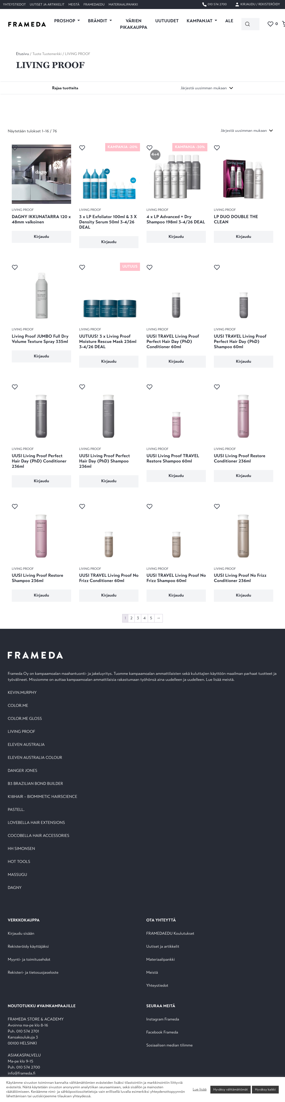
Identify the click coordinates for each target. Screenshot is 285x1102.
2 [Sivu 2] (131, 618)
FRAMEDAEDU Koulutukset (170, 933)
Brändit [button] (98, 21)
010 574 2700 (214, 4)
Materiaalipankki (123, 5)
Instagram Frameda (162, 1019)
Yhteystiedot (14, 5)
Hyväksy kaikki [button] (265, 1089)
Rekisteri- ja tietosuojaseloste (33, 972)
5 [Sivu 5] (151, 618)
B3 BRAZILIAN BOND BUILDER (35, 783)
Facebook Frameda (162, 1032)
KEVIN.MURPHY (23, 692)
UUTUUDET (167, 21)
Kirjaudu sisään (21, 933)
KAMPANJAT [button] (200, 21)
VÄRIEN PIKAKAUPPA (133, 24)
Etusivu (22, 54)
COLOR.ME (18, 705)
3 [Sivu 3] (138, 618)
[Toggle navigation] (65, 88)
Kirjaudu (41, 236)
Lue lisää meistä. (221, 679)
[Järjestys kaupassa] (207, 88)
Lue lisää (199, 1089)
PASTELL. (16, 809)
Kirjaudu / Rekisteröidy (257, 4)
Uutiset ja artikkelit (47, 5)
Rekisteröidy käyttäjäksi (28, 946)
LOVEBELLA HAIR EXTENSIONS (36, 822)
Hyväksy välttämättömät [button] (230, 1089)
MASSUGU (17, 874)
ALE (229, 21)
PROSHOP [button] (65, 21)
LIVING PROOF (21, 731)
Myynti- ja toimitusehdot (29, 959)
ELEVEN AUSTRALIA (26, 744)
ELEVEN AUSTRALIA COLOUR (35, 757)
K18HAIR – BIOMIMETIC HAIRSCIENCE (42, 796)
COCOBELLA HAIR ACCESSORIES (38, 835)
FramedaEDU (93, 5)
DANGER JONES (22, 770)
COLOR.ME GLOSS (25, 718)
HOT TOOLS (19, 861)
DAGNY (15, 887)
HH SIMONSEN (21, 848)
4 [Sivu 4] (144, 618)
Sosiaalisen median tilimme (169, 1045)
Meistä (73, 5)
